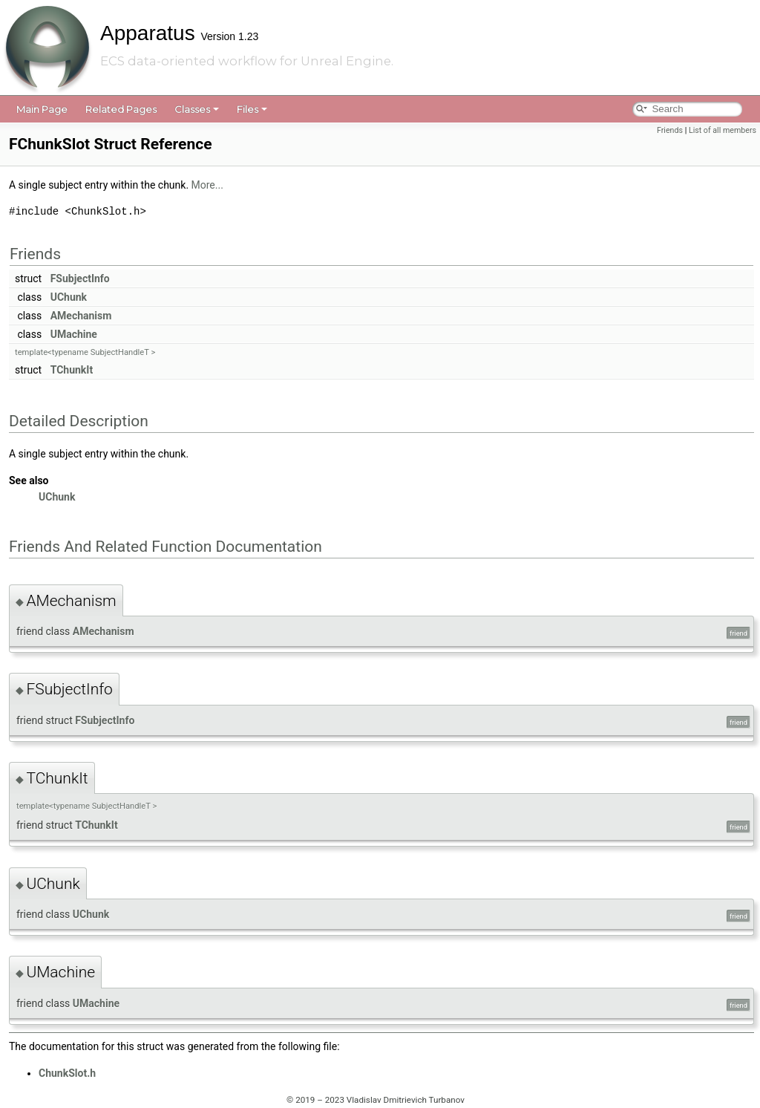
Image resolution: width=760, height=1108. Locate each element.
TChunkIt (71, 370)
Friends (670, 130)
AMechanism (81, 316)
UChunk (68, 297)
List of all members (722, 130)
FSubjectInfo (80, 278)
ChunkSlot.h (67, 1073)
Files (252, 109)
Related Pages (121, 109)
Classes (196, 109)
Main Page (42, 109)
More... (207, 185)
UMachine (73, 334)
